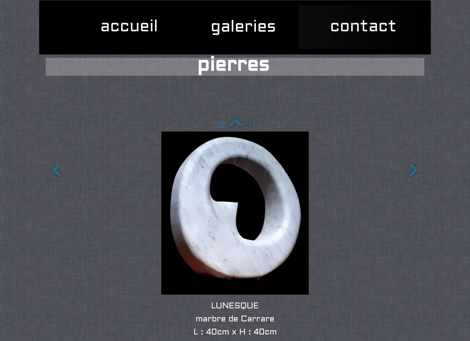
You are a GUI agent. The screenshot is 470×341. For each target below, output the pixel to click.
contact (363, 27)
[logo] (49, 8)
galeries (246, 27)
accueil (129, 27)
